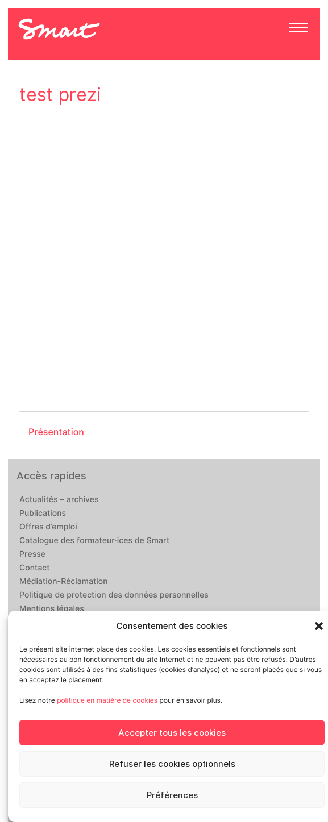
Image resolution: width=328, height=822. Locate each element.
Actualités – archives (59, 499)
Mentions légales (51, 609)
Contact (34, 568)
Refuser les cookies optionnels (172, 764)
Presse (32, 554)
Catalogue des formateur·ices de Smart (94, 540)
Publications (42, 513)
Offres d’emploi (48, 527)
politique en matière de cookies (107, 700)
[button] (319, 626)
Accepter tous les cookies (172, 733)
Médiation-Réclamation (63, 581)
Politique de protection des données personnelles (114, 595)
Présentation (56, 432)
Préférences (172, 795)
